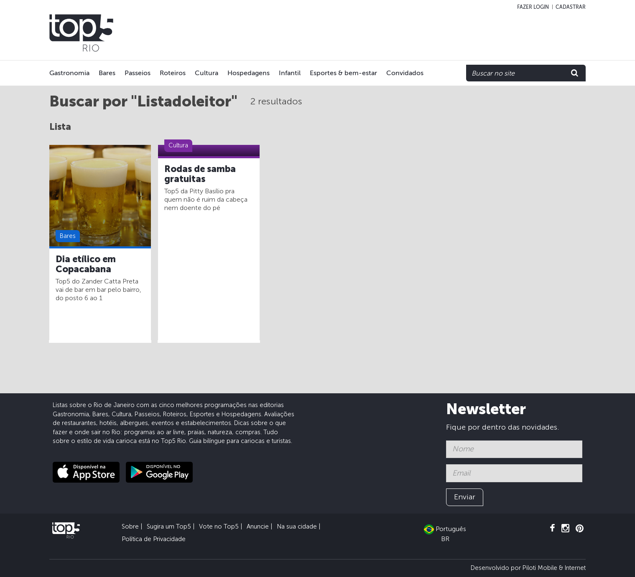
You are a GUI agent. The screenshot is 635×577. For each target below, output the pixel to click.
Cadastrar (571, 7)
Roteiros (173, 73)
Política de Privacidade (154, 539)
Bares (107, 73)
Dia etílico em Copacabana (86, 264)
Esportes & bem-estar (343, 73)
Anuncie (258, 526)
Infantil (290, 73)
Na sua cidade (297, 526)
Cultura (206, 73)
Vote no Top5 (219, 526)
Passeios (137, 73)
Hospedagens (248, 73)
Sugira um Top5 (169, 526)
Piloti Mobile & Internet (554, 568)
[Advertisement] (419, 33)
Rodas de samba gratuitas (200, 174)
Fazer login (533, 7)
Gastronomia (69, 73)
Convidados (404, 73)
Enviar (464, 496)
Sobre (130, 526)
